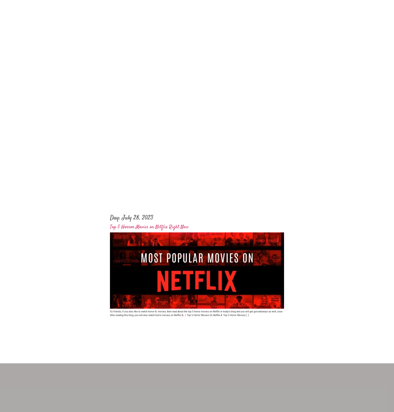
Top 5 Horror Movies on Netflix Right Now (149, 227)
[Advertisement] (197, 185)
